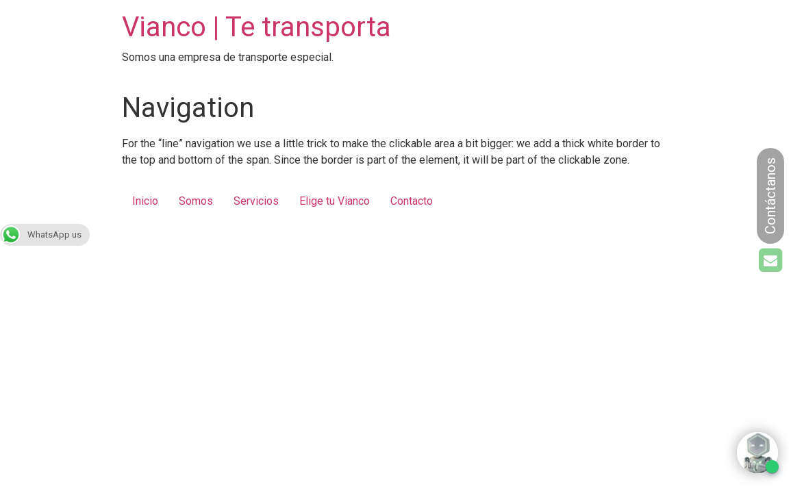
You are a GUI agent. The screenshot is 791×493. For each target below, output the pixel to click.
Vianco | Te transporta (256, 27)
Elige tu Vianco (334, 200)
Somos (196, 200)
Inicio (145, 200)
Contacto (411, 200)
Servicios (256, 200)
